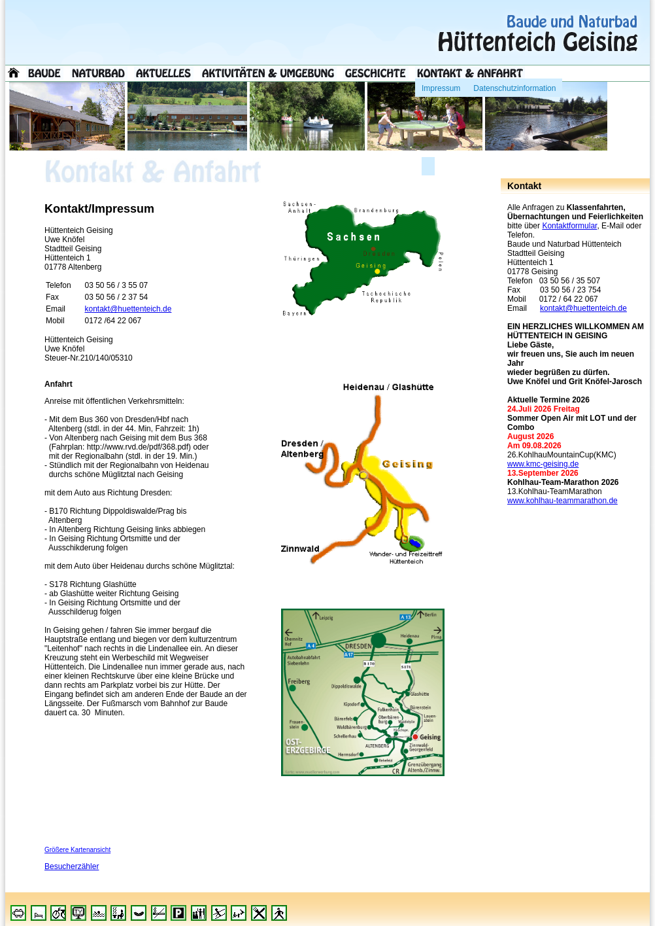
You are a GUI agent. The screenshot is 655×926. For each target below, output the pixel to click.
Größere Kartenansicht (77, 849)
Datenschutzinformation (514, 86)
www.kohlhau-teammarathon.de (562, 500)
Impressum (441, 86)
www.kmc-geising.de (543, 464)
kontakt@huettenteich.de (583, 308)
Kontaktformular (569, 225)
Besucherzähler (71, 866)
